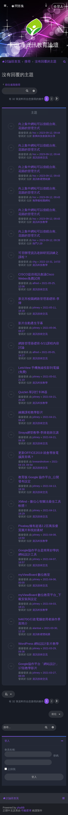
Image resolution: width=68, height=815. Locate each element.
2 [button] (51, 98)
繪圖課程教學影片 (30, 411)
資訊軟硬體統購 (41, 178)
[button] (56, 98)
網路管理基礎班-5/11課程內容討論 (38, 345)
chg (34, 261)
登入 (7, 740)
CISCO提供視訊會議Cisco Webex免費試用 (36, 276)
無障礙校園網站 (41, 200)
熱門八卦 (37, 243)
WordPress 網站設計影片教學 (38, 643)
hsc (34, 132)
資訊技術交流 (40, 157)
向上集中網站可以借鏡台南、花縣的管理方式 (38, 125)
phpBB (20, 807)
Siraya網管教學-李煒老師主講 (38, 432)
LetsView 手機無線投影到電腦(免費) (38, 369)
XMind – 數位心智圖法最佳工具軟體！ (39, 503)
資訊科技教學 (40, 221)
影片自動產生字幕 (30, 322)
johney (36, 307)
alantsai (36, 627)
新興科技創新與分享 (43, 135)
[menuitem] (18, 6)
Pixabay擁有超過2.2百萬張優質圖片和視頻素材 (38, 527)
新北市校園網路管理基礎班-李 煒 (38, 300)
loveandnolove (40, 461)
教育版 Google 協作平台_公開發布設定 (38, 478)
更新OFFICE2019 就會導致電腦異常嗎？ (38, 454)
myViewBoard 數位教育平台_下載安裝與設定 (39, 596)
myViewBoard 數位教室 (34, 574)
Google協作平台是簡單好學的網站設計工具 (38, 551)
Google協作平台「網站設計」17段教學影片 (38, 665)
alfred (35, 283)
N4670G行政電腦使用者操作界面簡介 (39, 620)
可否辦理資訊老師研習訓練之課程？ (38, 254)
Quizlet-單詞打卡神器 (32, 391)
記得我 (11, 768)
